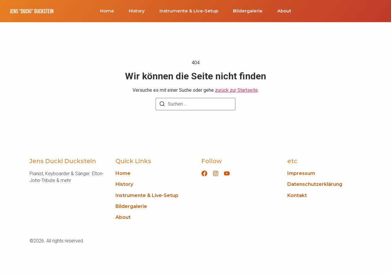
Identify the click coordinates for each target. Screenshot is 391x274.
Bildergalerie (248, 11)
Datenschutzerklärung (314, 184)
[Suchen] (162, 105)
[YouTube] (227, 173)
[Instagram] (216, 173)
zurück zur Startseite (236, 90)
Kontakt (297, 195)
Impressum (301, 173)
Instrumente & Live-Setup (188, 11)
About (284, 11)
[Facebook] (204, 173)
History (137, 11)
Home (107, 11)
